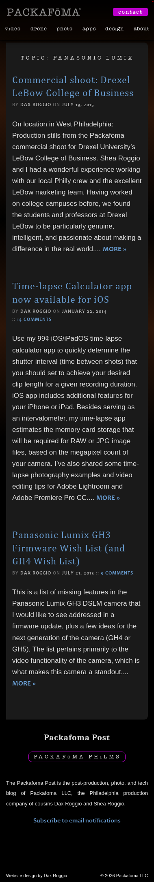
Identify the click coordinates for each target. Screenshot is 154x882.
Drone (38, 29)
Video (13, 29)
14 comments (34, 319)
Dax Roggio (35, 104)
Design (114, 29)
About (142, 29)
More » (114, 249)
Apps (89, 29)
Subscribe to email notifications (77, 820)
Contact (130, 12)
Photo (64, 29)
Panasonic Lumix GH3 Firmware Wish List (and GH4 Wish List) (68, 547)
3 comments (117, 573)
